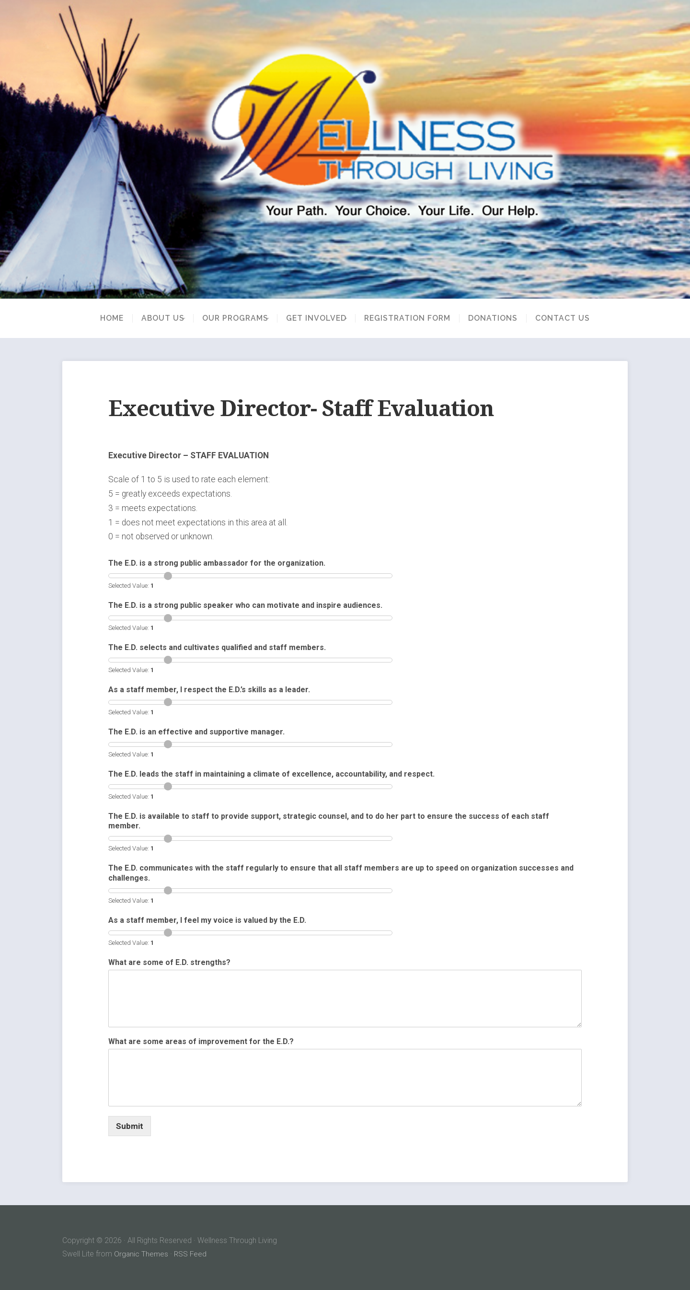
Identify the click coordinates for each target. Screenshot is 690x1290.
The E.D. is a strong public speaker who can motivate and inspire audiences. (245, 605)
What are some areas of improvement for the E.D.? (201, 1041)
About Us (152, 318)
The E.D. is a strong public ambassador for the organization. (216, 563)
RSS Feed (191, 1253)
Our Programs (232, 318)
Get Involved (319, 318)
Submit (130, 1126)
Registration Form (417, 318)
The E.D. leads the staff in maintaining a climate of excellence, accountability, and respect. (271, 774)
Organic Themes (141, 1253)
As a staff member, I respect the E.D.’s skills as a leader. (209, 689)
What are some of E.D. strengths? (169, 962)
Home (102, 318)
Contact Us (572, 318)
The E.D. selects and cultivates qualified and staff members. (217, 647)
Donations (503, 318)
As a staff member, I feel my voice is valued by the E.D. (207, 920)
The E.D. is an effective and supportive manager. (196, 731)
